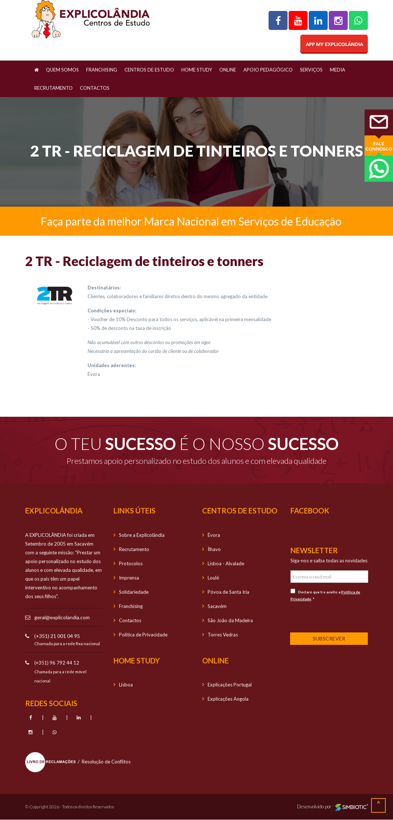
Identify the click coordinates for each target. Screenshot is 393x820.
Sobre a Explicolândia (142, 535)
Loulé (213, 578)
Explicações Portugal (230, 685)
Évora (214, 535)
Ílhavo (214, 549)
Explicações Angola (228, 699)
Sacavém (217, 606)
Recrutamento (53, 88)
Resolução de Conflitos (106, 762)
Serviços (311, 70)
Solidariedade (134, 592)
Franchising (101, 70)
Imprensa (129, 578)
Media (337, 70)
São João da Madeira (230, 620)
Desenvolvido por (332, 807)
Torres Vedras (223, 635)
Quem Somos (62, 70)
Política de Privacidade (143, 635)
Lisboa (126, 685)
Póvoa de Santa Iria (228, 592)
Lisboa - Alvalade (226, 563)
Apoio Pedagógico (268, 70)
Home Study (196, 70)
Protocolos (131, 563)
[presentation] (338, 616)
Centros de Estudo (149, 70)
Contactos (94, 88)
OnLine (227, 70)
